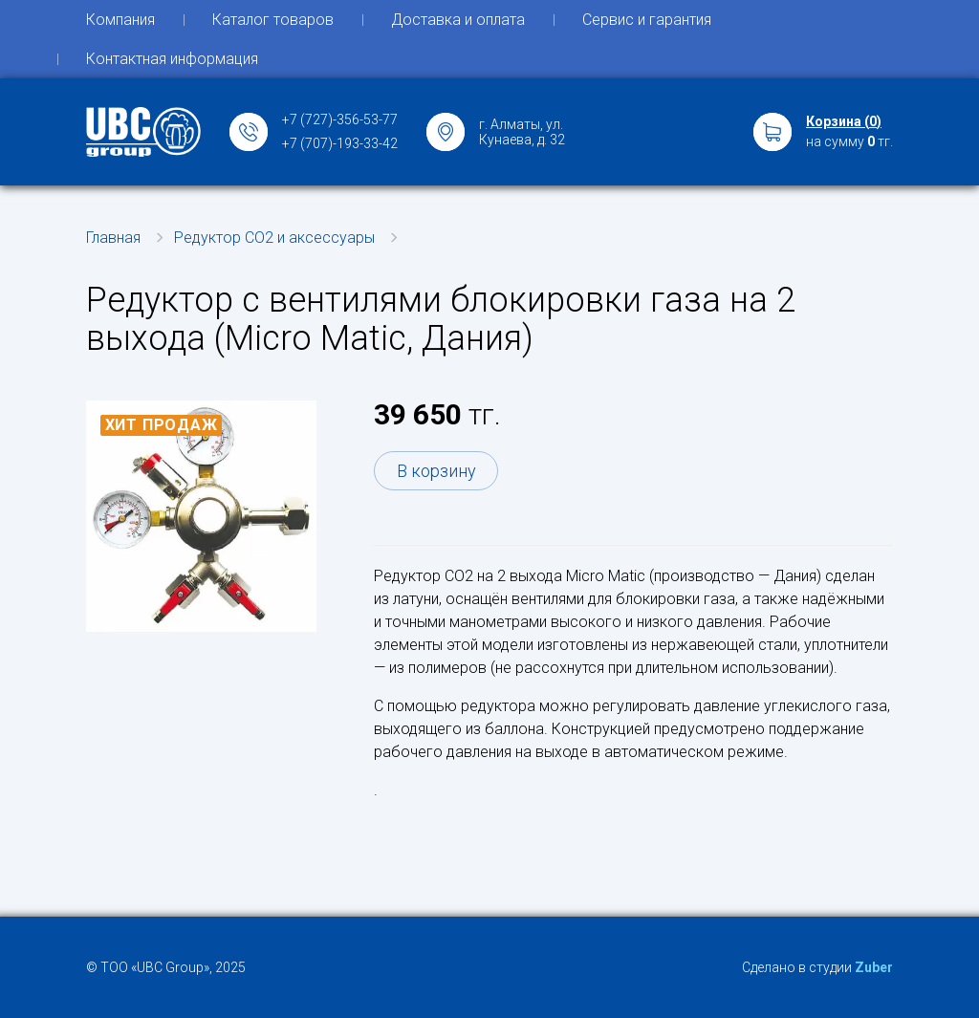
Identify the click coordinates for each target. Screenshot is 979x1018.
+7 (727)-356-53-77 (340, 119)
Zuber (874, 967)
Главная (113, 237)
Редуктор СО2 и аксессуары (274, 237)
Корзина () (843, 121)
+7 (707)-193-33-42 (340, 143)
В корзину (436, 471)
